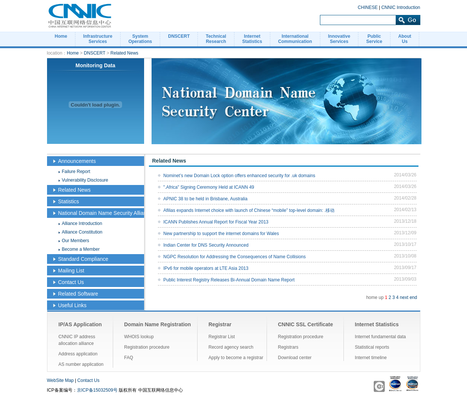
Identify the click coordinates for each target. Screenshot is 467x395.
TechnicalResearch (216, 39)
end (413, 297)
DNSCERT (179, 36)
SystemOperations (140, 39)
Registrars (288, 347)
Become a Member (81, 249)
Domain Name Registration (157, 324)
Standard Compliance (83, 259)
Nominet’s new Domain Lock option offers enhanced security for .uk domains (239, 175)
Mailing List (71, 271)
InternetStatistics (252, 39)
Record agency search (231, 347)
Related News (124, 53)
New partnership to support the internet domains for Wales (221, 233)
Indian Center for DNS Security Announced (206, 245)
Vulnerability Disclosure (85, 180)
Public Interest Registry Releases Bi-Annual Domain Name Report (229, 280)
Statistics (68, 201)
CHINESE (367, 7)
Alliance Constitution (82, 232)
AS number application (81, 364)
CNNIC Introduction (400, 7)
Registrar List (222, 336)
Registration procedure (146, 347)
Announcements (77, 161)
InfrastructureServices (97, 39)
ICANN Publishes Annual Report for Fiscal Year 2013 (216, 222)
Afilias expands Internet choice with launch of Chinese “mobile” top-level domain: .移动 (249, 210)
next (404, 297)
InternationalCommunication (295, 39)
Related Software (78, 294)
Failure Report (76, 171)
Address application (78, 354)
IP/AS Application (80, 324)
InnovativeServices (339, 39)
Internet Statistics (377, 324)
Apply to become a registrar (236, 357)
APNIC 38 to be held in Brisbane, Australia (205, 198)
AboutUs (404, 39)
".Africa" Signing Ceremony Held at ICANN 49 (209, 187)
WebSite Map (60, 380)
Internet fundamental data (380, 336)
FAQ (128, 357)
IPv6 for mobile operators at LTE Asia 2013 (206, 268)
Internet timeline (371, 357)
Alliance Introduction (82, 223)
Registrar (220, 324)
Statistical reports (372, 347)
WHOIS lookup (139, 336)
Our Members (75, 240)
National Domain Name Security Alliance (105, 213)
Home (61, 36)
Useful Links (72, 305)
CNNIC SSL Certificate (305, 324)
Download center (295, 357)
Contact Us (71, 282)
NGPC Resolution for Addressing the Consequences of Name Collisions (235, 256)
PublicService (374, 39)
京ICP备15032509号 (97, 390)
